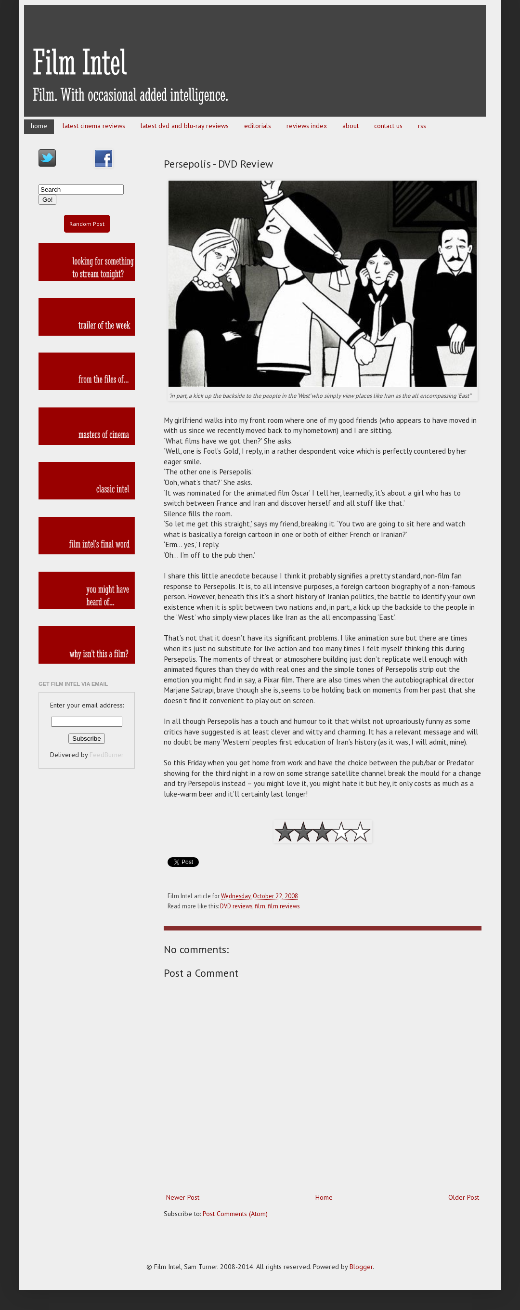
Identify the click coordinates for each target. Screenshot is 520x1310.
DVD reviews (236, 906)
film (260, 906)
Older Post (463, 1197)
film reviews (283, 906)
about (350, 125)
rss (422, 125)
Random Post (86, 223)
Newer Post (182, 1197)
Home (324, 1197)
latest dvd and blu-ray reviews (185, 125)
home (39, 125)
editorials (257, 125)
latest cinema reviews (94, 125)
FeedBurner (107, 754)
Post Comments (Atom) (235, 1213)
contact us (388, 125)
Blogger (361, 1266)
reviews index (306, 125)
